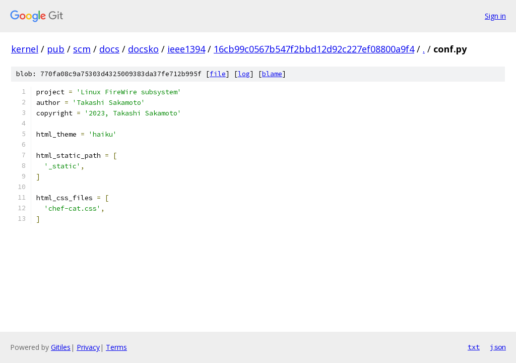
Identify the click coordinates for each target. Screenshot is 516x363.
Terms (116, 347)
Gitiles (61, 347)
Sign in (495, 16)
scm (82, 49)
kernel (24, 49)
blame (272, 74)
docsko (143, 49)
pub (55, 49)
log (244, 74)
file (218, 74)
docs (109, 49)
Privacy (88, 347)
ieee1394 (186, 49)
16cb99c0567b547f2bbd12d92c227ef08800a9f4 (314, 49)
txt (474, 346)
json (498, 346)
